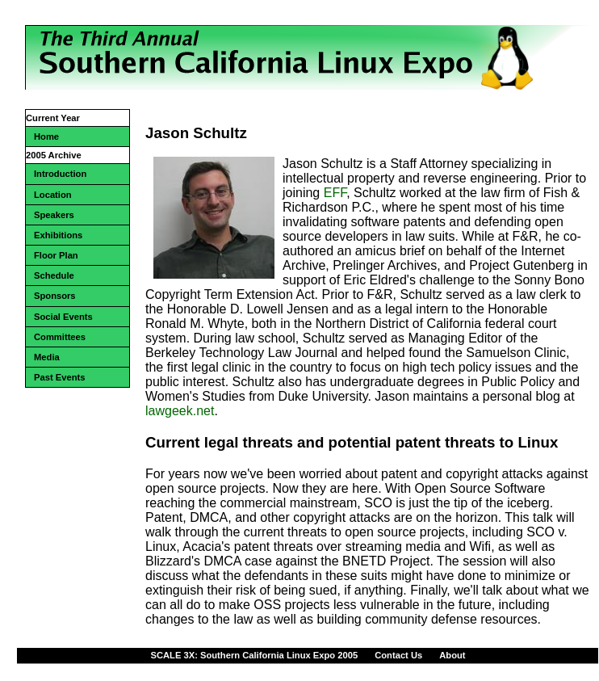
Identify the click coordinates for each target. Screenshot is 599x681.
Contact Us (398, 655)
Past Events (59, 377)
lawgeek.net (179, 411)
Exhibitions (58, 235)
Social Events (63, 317)
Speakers (54, 215)
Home (46, 136)
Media (47, 357)
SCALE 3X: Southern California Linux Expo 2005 (254, 655)
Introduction (60, 174)
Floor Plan (56, 255)
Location (53, 195)
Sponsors (55, 296)
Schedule (54, 275)
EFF (335, 193)
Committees (60, 337)
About (452, 655)
